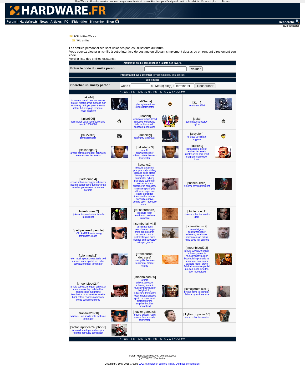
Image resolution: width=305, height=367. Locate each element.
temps (102, 105)
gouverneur (87, 187)
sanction (138, 127)
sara (151, 167)
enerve (150, 199)
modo (151, 124)
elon (73, 258)
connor (102, 100)
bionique (139, 175)
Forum (11, 21)
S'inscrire (97, 21)
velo (94, 316)
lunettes (191, 136)
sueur (139, 194)
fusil (150, 226)
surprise (140, 303)
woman (149, 183)
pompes (137, 170)
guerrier (96, 185)
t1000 (89, 124)
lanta (146, 167)
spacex (86, 258)
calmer (151, 196)
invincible (139, 180)
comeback (98, 297)
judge (147, 119)
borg (94, 138)
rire (96, 261)
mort (206, 154)
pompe (136, 201)
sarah (85, 100)
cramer (150, 263)
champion (99, 330)
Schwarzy (190, 294)
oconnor (93, 100)
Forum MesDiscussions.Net (143, 355)
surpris (148, 301)
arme (89, 103)
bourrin (74, 185)
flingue (82, 103)
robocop (138, 121)
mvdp (88, 316)
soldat (82, 185)
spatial (90, 261)
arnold (74, 153)
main (85, 217)
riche (187, 239)
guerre (94, 105)
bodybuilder (201, 256)
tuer (205, 156)
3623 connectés (291, 26)
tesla (98, 258)
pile (153, 188)
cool (199, 261)
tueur (196, 159)
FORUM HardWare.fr (85, 36)
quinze (137, 317)
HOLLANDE (81, 233)
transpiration (140, 196)
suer (153, 191)
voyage (89, 108)
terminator (76, 100)
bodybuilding (149, 170)
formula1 (76, 330)
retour (76, 108)
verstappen (87, 330)
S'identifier (79, 21)
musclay (190, 256)
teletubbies (149, 121)
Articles (56, 21)
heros (149, 186)
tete (78, 155)
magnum (190, 156)
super (205, 261)
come (79, 299)
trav (154, 186)
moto (137, 232)
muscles (76, 187)
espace (76, 261)
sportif (147, 188)
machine (91, 110)
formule (77, 333)
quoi (136, 298)
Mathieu (75, 316)
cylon (196, 124)
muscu (144, 204)
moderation (149, 127)
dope (145, 173)
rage (149, 201)
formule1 (87, 333)
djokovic (188, 186)
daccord (190, 264)
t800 (202, 105)
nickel (198, 264)
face (91, 121)
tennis (95, 214)
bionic (152, 173)
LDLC (142, 363)
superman (150, 180)
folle (154, 201)
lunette (188, 154)
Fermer (226, 1)
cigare (200, 229)
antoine (137, 314)
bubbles (149, 303)
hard (201, 154)
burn (137, 260)
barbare (88, 190)
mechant (84, 155)
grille (142, 260)
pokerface (100, 121)
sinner (188, 317)
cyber (137, 104)
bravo (205, 264)
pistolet (74, 103)
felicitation (189, 266)
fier (198, 239)
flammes (150, 260)
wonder (140, 183)
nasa (93, 258)
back (74, 297)
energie (146, 191)
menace (97, 103)
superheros (139, 186)
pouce (188, 269)
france (145, 317)
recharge (150, 229)
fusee (83, 261)
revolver (191, 151)
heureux (152, 155)
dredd (154, 119)
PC (66, 21)
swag (99, 233)
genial (206, 266)
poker (86, 121)
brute (103, 185)
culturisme (203, 258)
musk (78, 258)
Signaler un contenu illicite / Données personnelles (172, 363)
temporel (98, 108)
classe (94, 236)
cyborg (138, 107)
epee (88, 185)
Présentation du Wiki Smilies (169, 75)
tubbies (143, 124)
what (152, 298)
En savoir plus (208, 1)
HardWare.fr (28, 21)
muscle (139, 167)
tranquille (141, 199)
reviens (88, 297)
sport (143, 201)
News (44, 21)
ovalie (152, 317)
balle (101, 214)
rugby (153, 314)
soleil (195, 154)
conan (74, 182)
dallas (205, 237)
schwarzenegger (86, 153)
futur (82, 108)
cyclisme (101, 316)
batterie (138, 191)
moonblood (200, 271)
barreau (190, 237)
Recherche (289, 22)
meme (199, 156)
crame (144, 265)
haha (101, 261)
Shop (112, 21)
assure (199, 266)
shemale (138, 188)
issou (196, 149)
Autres (181, 92)
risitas (189, 149)
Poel (82, 316)
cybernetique (148, 104)
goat (196, 217)
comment (144, 298)
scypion (197, 139)
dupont (145, 314)
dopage (138, 173)
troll (104, 258)
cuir (104, 103)
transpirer (148, 194)
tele (137, 124)
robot (83, 110)
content (205, 239)
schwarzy (76, 105)
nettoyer (86, 105)
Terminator (140, 263)
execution (140, 229)
